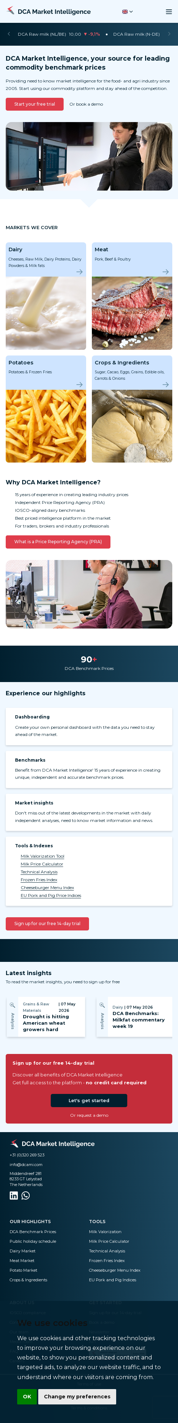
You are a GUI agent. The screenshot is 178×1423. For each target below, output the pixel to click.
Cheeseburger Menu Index (47, 887)
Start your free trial (34, 104)
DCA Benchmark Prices (33, 1231)
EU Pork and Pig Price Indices (51, 895)
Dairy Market (22, 1250)
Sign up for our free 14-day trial (47, 923)
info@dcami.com (26, 1164)
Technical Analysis (39, 871)
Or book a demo (86, 104)
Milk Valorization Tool (42, 856)
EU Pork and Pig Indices (112, 1279)
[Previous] (9, 34)
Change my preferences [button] (77, 1396)
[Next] (169, 34)
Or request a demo (89, 1115)
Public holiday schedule (33, 1241)
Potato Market (23, 1270)
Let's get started (89, 1100)
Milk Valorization (105, 1231)
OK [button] (27, 1396)
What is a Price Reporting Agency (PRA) (58, 541)
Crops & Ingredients (28, 1279)
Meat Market (22, 1260)
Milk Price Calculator (42, 864)
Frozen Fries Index (39, 879)
